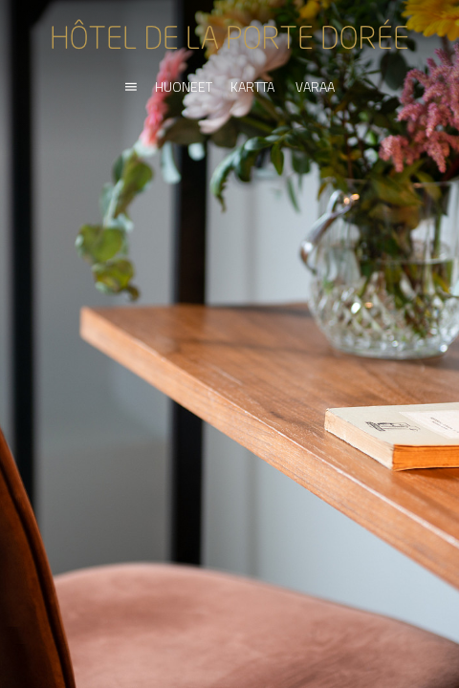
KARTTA (252, 86)
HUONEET (183, 86)
